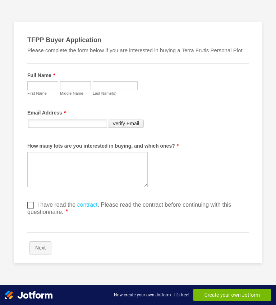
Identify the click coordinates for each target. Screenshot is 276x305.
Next (40, 248)
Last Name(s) (104, 93)
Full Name (41, 75)
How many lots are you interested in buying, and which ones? (103, 146)
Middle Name (71, 93)
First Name (37, 93)
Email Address (46, 113)
